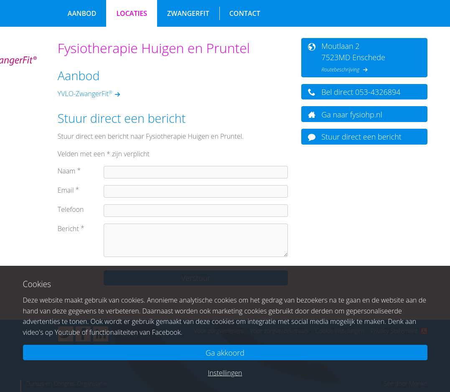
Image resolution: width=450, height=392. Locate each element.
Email (66, 190)
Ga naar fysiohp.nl (351, 114)
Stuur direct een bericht (361, 137)
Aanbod (82, 13)
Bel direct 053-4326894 (360, 92)
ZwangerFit (188, 13)
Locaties (131, 13)
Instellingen (225, 372)
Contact (244, 13)
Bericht (68, 228)
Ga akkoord (225, 353)
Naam (67, 171)
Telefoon (71, 209)
